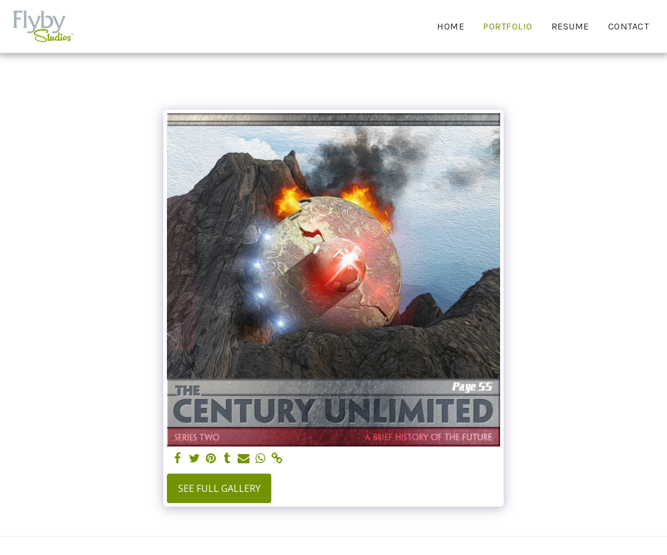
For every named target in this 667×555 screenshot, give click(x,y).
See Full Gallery (219, 488)
